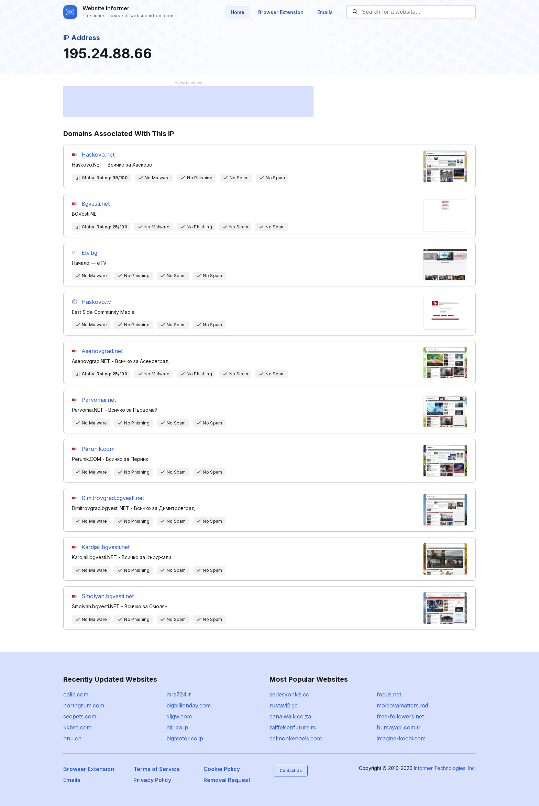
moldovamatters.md (402, 705)
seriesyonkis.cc (289, 694)
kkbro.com (77, 727)
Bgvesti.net (95, 203)
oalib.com (75, 694)
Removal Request (227, 779)
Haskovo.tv (96, 301)
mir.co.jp (177, 727)
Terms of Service (156, 768)
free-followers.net (400, 716)
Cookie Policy (222, 768)
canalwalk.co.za (290, 716)
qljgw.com (179, 716)
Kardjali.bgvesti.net (105, 547)
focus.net (389, 694)
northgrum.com (83, 705)
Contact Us (290, 770)
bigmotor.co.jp (184, 738)
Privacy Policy (152, 779)
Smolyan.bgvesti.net (107, 596)
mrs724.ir (178, 694)
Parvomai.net (98, 399)
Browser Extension (281, 12)
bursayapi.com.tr (399, 727)
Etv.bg (89, 252)
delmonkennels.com (296, 738)
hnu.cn (72, 738)
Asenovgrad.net (102, 351)
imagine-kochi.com (401, 738)
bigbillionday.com (188, 705)
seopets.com (79, 716)
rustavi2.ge (284, 705)
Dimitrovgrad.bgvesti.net (112, 498)
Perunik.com (97, 448)
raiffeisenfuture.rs (293, 727)
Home (237, 12)
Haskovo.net (97, 154)
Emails (325, 12)
